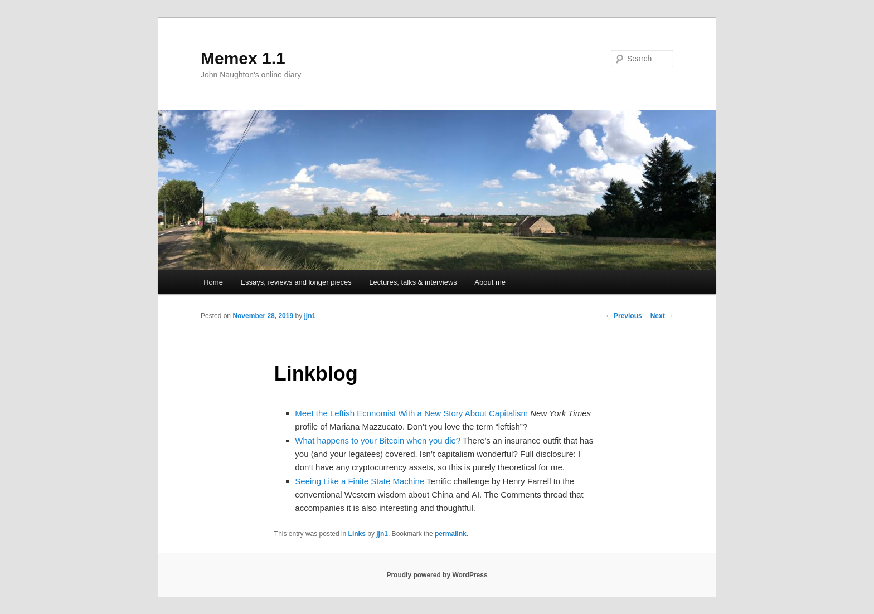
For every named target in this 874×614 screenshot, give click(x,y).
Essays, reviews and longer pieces (295, 282)
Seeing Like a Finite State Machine (359, 481)
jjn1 (309, 316)
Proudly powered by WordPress (436, 575)
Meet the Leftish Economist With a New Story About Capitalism (411, 413)
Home (213, 282)
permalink (451, 534)
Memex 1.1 (243, 58)
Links (357, 534)
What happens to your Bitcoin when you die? (377, 440)
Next (661, 316)
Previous (623, 316)
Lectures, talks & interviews (413, 282)
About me (490, 282)
